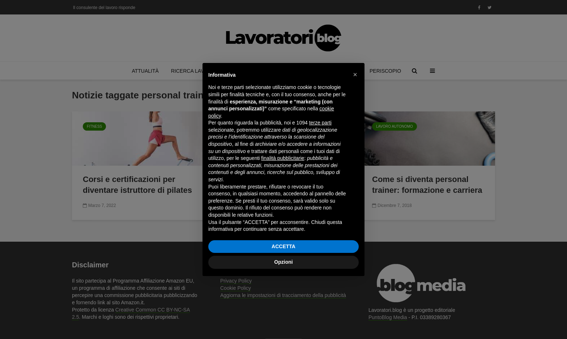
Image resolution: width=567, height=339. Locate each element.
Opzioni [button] (283, 262)
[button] (355, 74)
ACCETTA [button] (283, 246)
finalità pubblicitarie (282, 158)
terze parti (320, 123)
